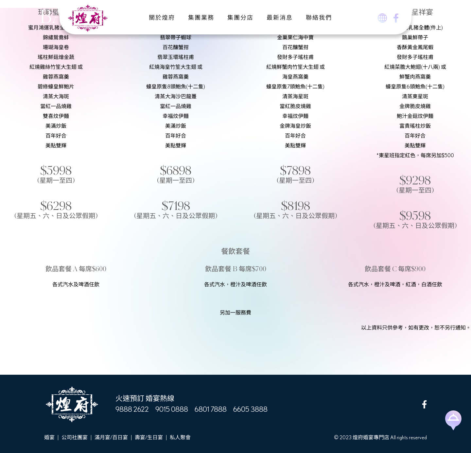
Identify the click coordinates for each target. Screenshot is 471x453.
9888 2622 (132, 409)
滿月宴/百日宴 (111, 437)
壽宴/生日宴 (149, 437)
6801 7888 (211, 409)
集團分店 (240, 18)
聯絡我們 (319, 18)
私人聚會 (180, 437)
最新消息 (280, 18)
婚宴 (49, 437)
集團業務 (201, 18)
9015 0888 (171, 409)
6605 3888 (250, 409)
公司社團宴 (74, 437)
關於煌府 (162, 18)
